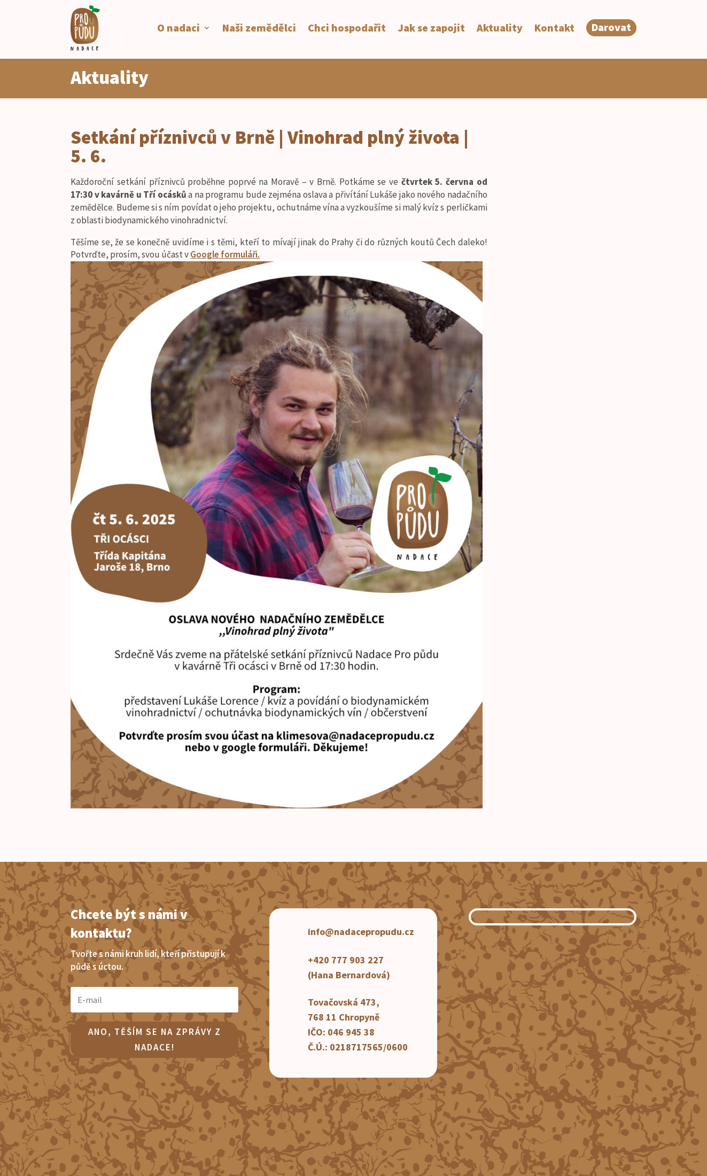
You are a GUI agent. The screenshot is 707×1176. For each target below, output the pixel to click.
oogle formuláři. (228, 254)
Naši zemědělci (259, 27)
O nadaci (178, 27)
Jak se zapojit (431, 27)
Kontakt (554, 27)
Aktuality (500, 27)
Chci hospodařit (347, 27)
